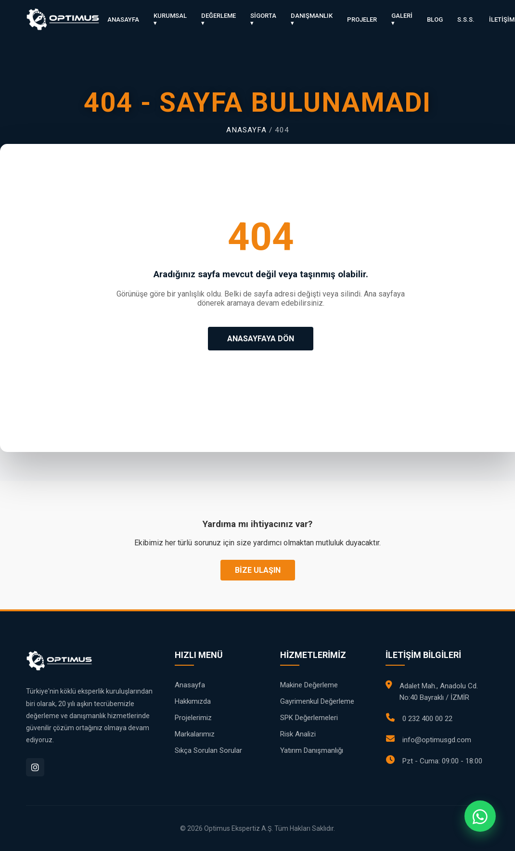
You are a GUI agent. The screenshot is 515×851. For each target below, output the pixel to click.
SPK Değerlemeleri (309, 717)
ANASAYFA (123, 19)
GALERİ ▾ (401, 19)
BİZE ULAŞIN (258, 570)
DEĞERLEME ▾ (218, 19)
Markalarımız (195, 734)
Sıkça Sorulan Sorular (208, 750)
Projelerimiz (193, 717)
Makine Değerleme (309, 685)
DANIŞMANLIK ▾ (312, 19)
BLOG (435, 19)
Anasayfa (246, 130)
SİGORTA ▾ (263, 19)
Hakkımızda (193, 701)
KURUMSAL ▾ (170, 19)
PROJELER (362, 19)
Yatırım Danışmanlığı (311, 750)
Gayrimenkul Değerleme (317, 701)
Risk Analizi (298, 734)
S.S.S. (466, 19)
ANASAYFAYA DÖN (260, 338)
